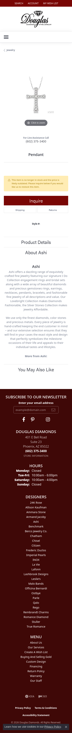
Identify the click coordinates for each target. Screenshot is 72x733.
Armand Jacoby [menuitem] (36, 517)
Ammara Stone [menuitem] (36, 512)
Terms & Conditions (46, 708)
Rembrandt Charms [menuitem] (36, 612)
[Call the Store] (36, 451)
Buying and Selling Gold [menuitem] (36, 657)
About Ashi (36, 252)
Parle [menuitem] (36, 598)
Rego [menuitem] (36, 607)
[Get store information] (36, 455)
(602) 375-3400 (36, 141)
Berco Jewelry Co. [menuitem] (36, 531)
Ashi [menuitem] (36, 521)
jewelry (11, 50)
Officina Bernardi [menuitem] (36, 588)
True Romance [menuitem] (36, 626)
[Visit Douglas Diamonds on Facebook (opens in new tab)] (23, 419)
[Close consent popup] (66, 727)
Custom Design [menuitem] (36, 661)
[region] (36, 95)
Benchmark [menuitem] (36, 526)
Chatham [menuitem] (36, 536)
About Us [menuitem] (36, 642)
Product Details (36, 242)
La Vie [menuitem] (36, 564)
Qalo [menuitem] (36, 602)
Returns (53, 210)
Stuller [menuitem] (36, 622)
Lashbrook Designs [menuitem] (36, 574)
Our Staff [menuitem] (36, 680)
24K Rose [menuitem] (36, 502)
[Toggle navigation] (6, 37)
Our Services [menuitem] (36, 647)
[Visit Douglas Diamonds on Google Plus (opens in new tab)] (48, 419)
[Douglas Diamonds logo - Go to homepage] (36, 19)
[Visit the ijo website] (42, 696)
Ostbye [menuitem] (36, 593)
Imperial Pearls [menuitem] (36, 555)
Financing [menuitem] (36, 666)
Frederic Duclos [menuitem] (36, 550)
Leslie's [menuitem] (36, 579)
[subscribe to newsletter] (53, 409)
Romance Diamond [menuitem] (36, 617)
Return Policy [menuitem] (36, 671)
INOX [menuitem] (36, 560)
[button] (18, 3)
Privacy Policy (23, 708)
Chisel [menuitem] (36, 541)
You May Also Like (36, 369)
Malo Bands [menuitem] (36, 583)
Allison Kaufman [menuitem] (36, 507)
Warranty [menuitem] (36, 676)
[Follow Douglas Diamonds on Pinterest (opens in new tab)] (32, 419)
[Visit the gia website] (29, 696)
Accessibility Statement (35, 715)
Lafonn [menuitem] (36, 569)
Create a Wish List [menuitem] (36, 652)
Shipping (20, 210)
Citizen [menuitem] (36, 545)
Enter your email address (36, 403)
